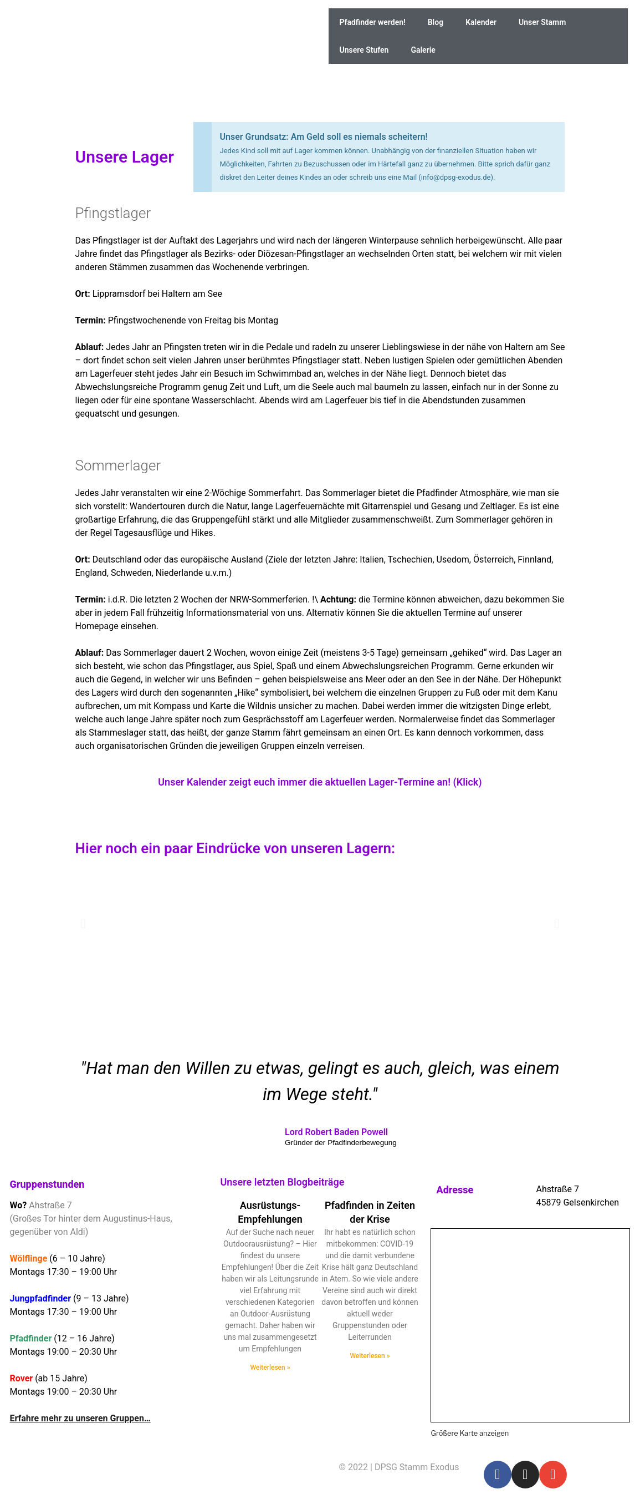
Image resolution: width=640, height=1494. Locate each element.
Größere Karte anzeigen (470, 1433)
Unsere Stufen (364, 49)
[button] (83, 923)
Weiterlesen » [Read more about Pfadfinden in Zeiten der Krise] (370, 1356)
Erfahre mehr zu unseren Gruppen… (80, 1418)
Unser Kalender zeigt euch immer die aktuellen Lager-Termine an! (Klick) (320, 782)
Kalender (480, 22)
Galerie (423, 49)
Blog (435, 22)
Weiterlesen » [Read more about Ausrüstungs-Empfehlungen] (270, 1367)
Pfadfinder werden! (373, 22)
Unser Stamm (542, 22)
